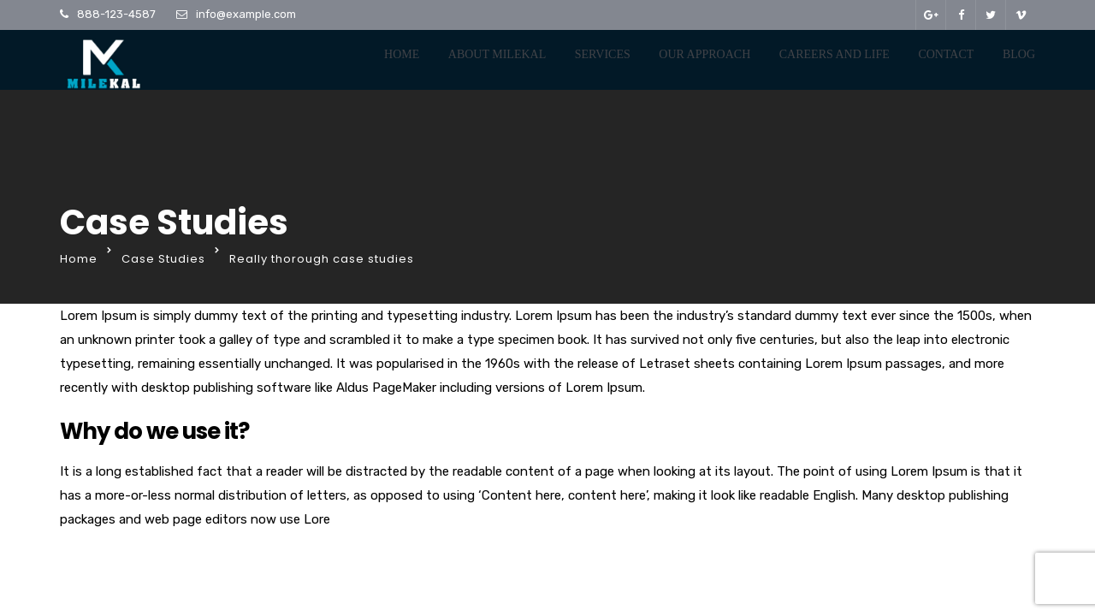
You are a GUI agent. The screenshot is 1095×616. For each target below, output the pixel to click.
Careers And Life (834, 54)
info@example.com (246, 14)
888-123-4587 (116, 14)
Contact (946, 54)
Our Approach (704, 54)
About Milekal (497, 54)
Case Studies (163, 259)
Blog (1019, 54)
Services (602, 54)
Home (401, 54)
